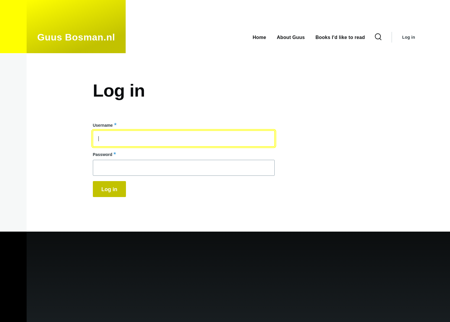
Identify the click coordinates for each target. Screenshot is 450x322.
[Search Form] (378, 37)
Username (103, 125)
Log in (408, 37)
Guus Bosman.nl (76, 37)
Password (102, 154)
